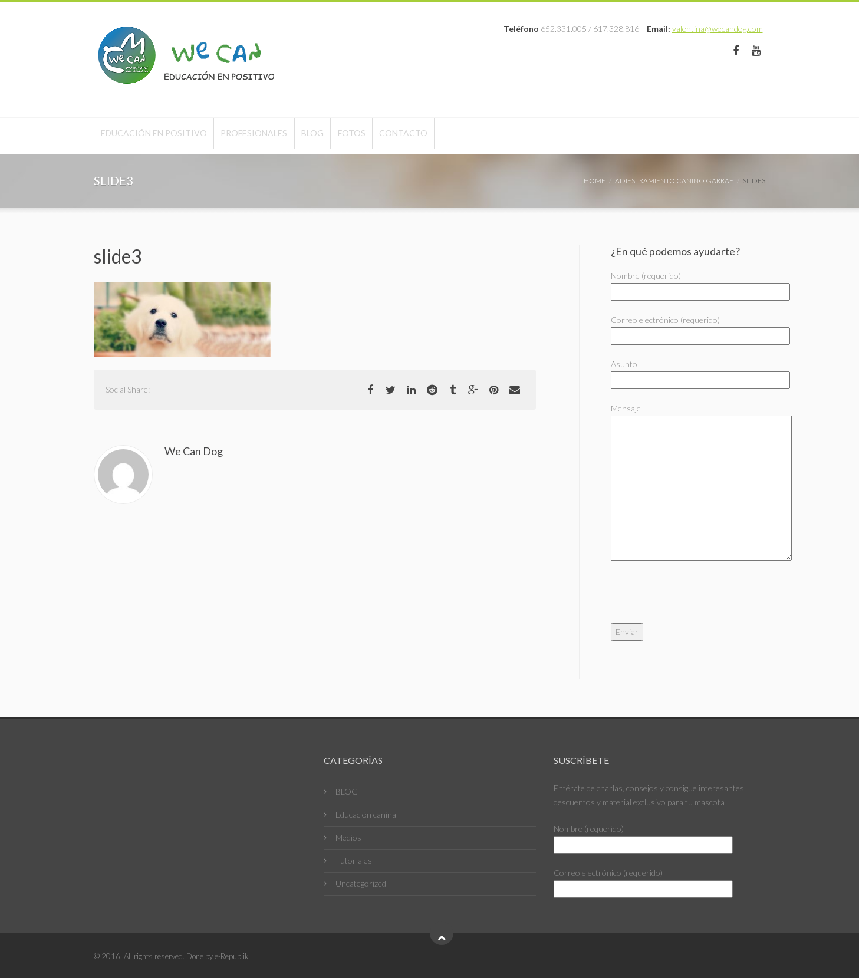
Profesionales (275, 136)
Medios (348, 837)
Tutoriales (353, 860)
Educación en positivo (161, 136)
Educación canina (365, 814)
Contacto (466, 136)
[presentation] (700, 600)
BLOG (346, 791)
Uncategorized (360, 883)
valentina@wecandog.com (717, 29)
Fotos (400, 136)
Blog (347, 136)
